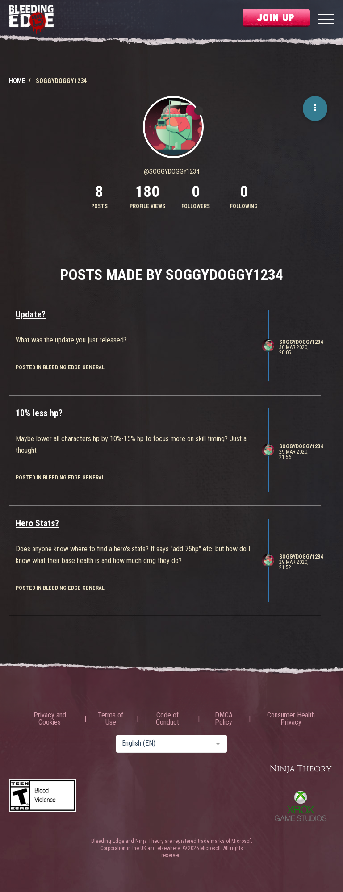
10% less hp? (39, 413)
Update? (31, 314)
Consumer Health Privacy (291, 719)
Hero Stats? (37, 523)
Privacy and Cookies (49, 719)
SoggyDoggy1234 (301, 342)
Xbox (300, 806)
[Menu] (326, 20)
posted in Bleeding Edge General (60, 367)
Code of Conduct (167, 719)
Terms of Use (110, 719)
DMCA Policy (224, 719)
